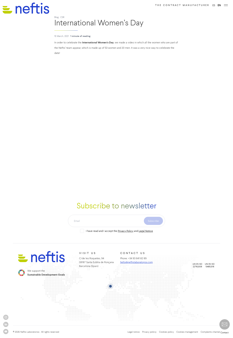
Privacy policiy (149, 331)
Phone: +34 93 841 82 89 (133, 258)
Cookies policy (166, 331)
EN (219, 5)
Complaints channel (210, 331)
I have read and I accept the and (119, 231)
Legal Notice (146, 231)
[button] (224, 324)
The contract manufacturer (182, 5)
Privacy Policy (125, 231)
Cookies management (187, 331)
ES (213, 5)
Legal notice (134, 331)
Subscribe (153, 220)
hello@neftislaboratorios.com (136, 262)
